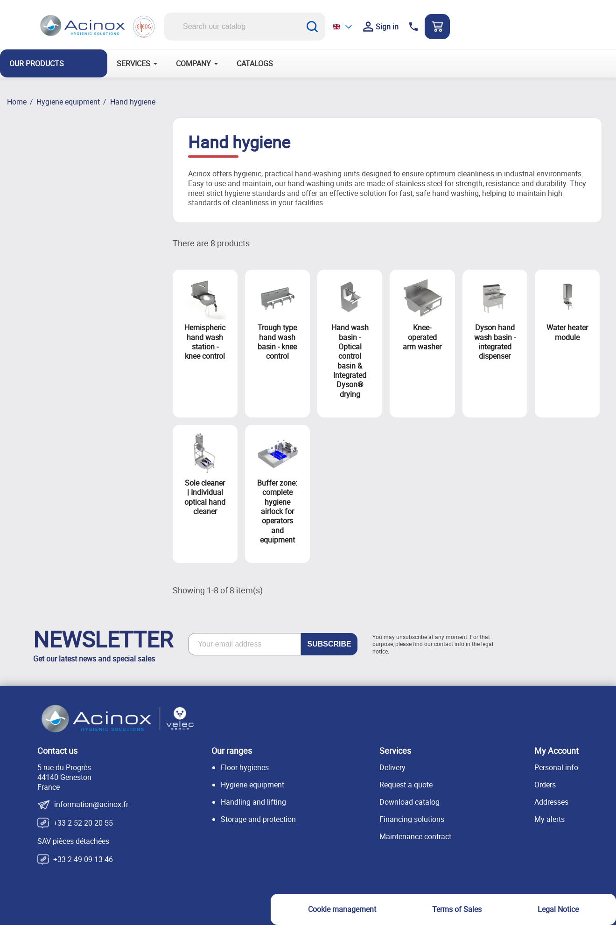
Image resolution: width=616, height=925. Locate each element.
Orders (545, 784)
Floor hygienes (245, 767)
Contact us (57, 750)
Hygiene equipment (252, 784)
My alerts (549, 819)
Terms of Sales (457, 909)
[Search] (244, 27)
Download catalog (409, 802)
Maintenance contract (415, 836)
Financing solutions (411, 819)
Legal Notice (558, 909)
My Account (556, 750)
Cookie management (342, 909)
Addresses (551, 802)
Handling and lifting (253, 802)
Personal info (556, 767)
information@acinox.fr (91, 805)
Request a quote (406, 784)
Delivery (392, 767)
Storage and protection (258, 819)
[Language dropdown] (343, 26)
